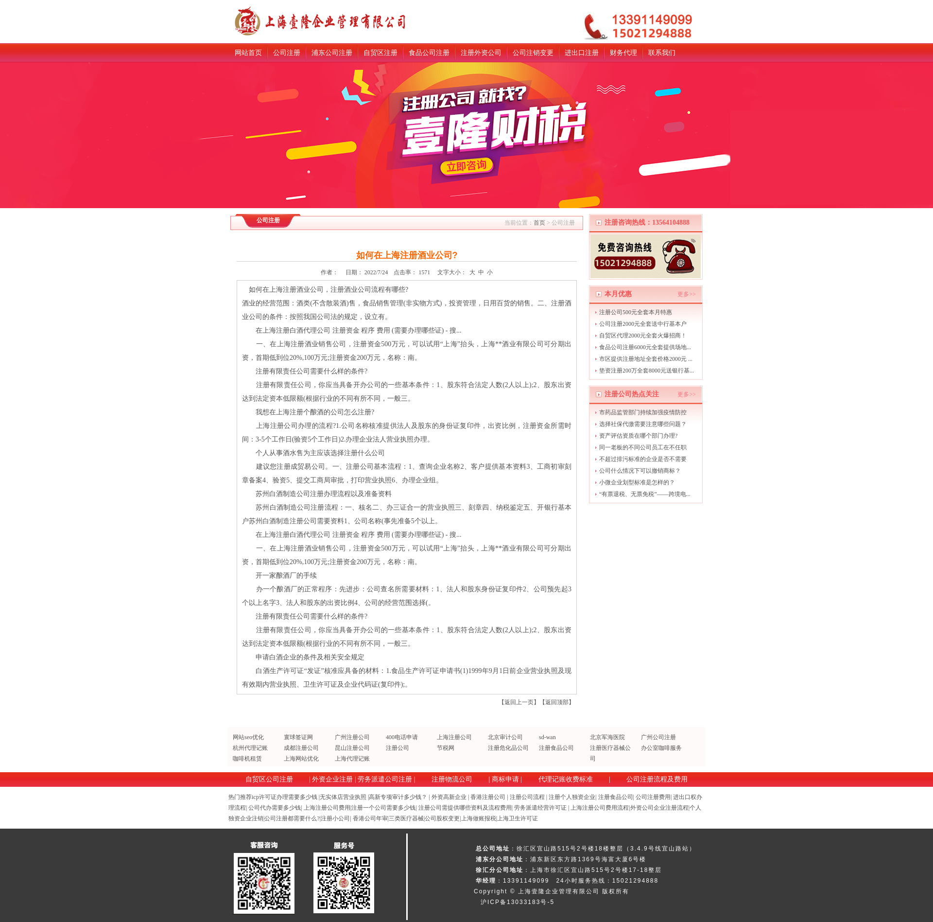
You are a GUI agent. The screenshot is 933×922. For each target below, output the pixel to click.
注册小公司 (335, 818)
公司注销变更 (533, 52)
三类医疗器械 (406, 818)
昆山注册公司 (352, 748)
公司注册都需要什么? (291, 818)
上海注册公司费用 (327, 807)
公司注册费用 (653, 797)
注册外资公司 (481, 52)
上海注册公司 (454, 737)
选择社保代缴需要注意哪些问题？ (643, 424)
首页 (539, 222)
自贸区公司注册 (269, 779)
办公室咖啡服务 (661, 748)
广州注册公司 (352, 737)
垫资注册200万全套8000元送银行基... (646, 370)
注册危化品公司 (508, 748)
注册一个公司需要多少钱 (383, 807)
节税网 (445, 748)
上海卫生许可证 (517, 818)
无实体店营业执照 (343, 797)
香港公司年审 (370, 818)
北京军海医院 (607, 737)
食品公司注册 (429, 52)
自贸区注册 (380, 52)
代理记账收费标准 (565, 779)
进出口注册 (582, 52)
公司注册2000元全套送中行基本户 (643, 323)
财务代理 (623, 52)
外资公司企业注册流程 (659, 807)
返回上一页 (519, 702)
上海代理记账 (352, 758)
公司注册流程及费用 (657, 779)
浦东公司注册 (331, 52)
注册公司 (397, 748)
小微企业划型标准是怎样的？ (637, 482)
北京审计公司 (505, 737)
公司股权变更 (442, 818)
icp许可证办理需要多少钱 (284, 797)
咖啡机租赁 (247, 758)
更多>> (686, 294)
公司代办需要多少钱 (274, 807)
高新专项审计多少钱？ (398, 797)
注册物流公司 (452, 779)
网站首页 (248, 52)
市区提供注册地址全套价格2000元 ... (645, 358)
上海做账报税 (478, 818)
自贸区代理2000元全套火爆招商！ (643, 335)
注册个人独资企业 (572, 797)
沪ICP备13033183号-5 (517, 902)
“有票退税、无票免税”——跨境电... (645, 494)
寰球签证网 (298, 737)
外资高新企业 (449, 797)
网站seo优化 (248, 737)
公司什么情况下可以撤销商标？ (640, 470)
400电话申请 (402, 737)
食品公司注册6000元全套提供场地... (645, 347)
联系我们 (661, 52)
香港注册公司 (487, 797)
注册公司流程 (527, 797)
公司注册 (286, 52)
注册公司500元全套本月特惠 (635, 312)
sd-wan (547, 737)
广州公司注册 (658, 737)
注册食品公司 (556, 748)
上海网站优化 (301, 758)
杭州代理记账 (250, 748)
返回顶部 (557, 702)
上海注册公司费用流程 (599, 807)
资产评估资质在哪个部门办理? (638, 435)
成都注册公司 (301, 748)
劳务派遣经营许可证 (540, 807)
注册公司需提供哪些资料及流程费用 (465, 807)
